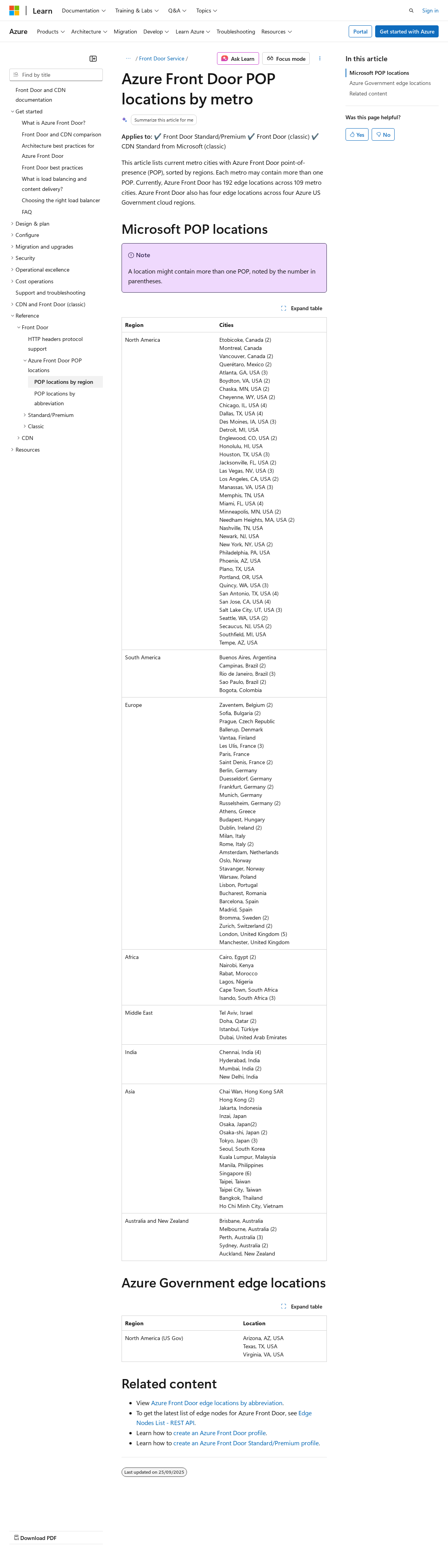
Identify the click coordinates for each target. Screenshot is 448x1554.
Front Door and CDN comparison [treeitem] (61, 134)
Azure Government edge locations (390, 83)
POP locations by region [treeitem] (63, 381)
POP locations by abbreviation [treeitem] (54, 398)
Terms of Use (284, 1530)
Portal (360, 31)
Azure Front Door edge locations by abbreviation (216, 1403)
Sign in (430, 10)
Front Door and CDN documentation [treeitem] (40, 95)
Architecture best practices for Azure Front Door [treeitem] (58, 150)
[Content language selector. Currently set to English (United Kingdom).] (48, 1511)
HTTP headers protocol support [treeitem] (55, 344)
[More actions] (319, 58)
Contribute (139, 1530)
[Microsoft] (14, 10)
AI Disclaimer (25, 1530)
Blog (106, 1530)
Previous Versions (71, 1530)
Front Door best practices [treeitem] (52, 167)
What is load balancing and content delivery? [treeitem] (54, 183)
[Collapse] (93, 58)
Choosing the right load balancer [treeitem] (61, 200)
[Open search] (411, 11)
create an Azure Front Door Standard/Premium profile (246, 1443)
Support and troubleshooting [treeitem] (50, 292)
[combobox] (56, 75)
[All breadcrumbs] (128, 58)
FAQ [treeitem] (27, 211)
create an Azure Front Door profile (219, 1433)
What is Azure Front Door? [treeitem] (53, 122)
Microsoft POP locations (379, 72)
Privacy (170, 1530)
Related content (368, 93)
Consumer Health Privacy (224, 1530)
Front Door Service (161, 58)
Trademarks (323, 1530)
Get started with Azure (407, 31)
